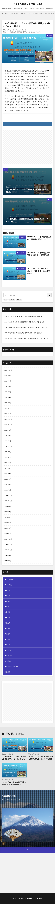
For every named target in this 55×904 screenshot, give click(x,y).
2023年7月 (7, 381)
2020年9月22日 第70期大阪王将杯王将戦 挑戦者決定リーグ (39, 238)
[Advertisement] (27, 145)
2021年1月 (7, 490)
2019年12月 (8, 539)
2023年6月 (7, 386)
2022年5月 (7, 435)
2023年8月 (7, 375)
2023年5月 (7, 392)
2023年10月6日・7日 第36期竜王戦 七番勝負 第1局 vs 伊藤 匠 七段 (24, 322)
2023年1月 (7, 414)
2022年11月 (8, 419)
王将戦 (8, 628)
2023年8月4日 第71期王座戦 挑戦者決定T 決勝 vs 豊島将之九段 (23, 333)
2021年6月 (7, 463)
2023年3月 (7, 403)
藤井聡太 (19, 32)
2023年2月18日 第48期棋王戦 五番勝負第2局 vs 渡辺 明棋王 (38, 254)
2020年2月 (7, 528)
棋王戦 (8, 612)
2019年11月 (8, 544)
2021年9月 (7, 452)
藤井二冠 (9, 655)
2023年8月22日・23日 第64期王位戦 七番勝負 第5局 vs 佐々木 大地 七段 (25, 327)
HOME (6, 13)
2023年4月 (7, 397)
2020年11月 (8, 501)
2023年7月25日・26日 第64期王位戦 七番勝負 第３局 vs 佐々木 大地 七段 (26, 338)
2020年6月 (7, 517)
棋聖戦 (8, 617)
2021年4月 (7, 473)
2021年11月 (8, 446)
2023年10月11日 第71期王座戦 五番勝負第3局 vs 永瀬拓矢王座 (23, 316)
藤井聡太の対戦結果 (29, 32)
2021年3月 (7, 479)
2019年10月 (8, 550)
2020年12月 (8, 495)
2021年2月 (7, 484)
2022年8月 (7, 430)
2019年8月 (7, 561)
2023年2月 (7, 408)
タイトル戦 (14, 13)
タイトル (19, 299)
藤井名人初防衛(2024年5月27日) (34, 8)
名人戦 (8, 601)
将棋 (23, 237)
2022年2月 (7, 441)
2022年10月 (8, 424)
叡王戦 (8, 590)
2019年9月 (7, 555)
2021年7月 (7, 457)
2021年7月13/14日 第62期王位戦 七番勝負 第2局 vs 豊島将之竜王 (14, 783)
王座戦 (8, 639)
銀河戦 (8, 672)
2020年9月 (7, 506)
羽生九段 (9, 650)
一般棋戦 (9, 585)
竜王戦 (8, 645)
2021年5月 (7, 468)
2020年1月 (7, 533)
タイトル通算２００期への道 (27, 4)
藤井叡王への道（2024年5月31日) (12, 8)
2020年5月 (7, 522)
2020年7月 (7, 512)
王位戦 (14, 32)
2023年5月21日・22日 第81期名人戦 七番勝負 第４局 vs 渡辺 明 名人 (38, 270)
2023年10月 (8, 370)
